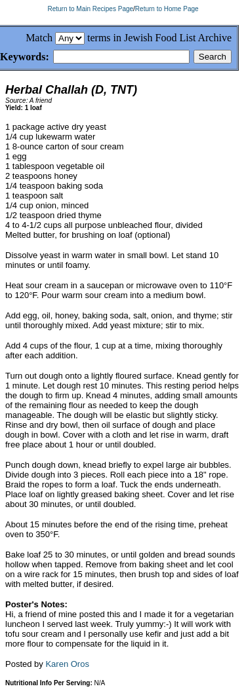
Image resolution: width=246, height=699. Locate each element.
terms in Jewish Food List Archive (159, 37)
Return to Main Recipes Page (90, 8)
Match (39, 37)
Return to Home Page (167, 8)
